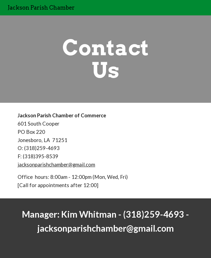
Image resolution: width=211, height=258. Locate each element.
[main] (105, 59)
